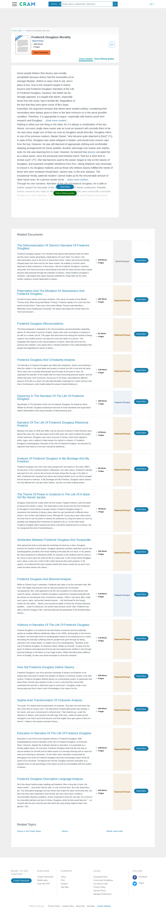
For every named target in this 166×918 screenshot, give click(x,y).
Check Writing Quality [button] (65, 193)
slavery (91, 152)
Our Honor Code (100, 884)
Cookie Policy (69, 906)
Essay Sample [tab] (85, 59)
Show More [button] (65, 187)
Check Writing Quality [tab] (104, 59)
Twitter (140, 883)
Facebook (142, 877)
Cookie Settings (104, 906)
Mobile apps (42, 880)
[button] (14, 4)
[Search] (115, 4)
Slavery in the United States (29, 831)
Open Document (41, 52)
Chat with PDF (43, 884)
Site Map (64, 887)
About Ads (81, 906)
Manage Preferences (102, 894)
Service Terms (99, 891)
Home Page (17, 31)
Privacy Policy (99, 887)
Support (64, 884)
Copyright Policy (100, 877)
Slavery (65, 831)
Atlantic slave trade (114, 831)
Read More (141, 260)
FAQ (63, 880)
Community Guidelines (103, 880)
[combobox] (54, 4)
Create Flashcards (21, 881)
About (63, 877)
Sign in (152, 4)
